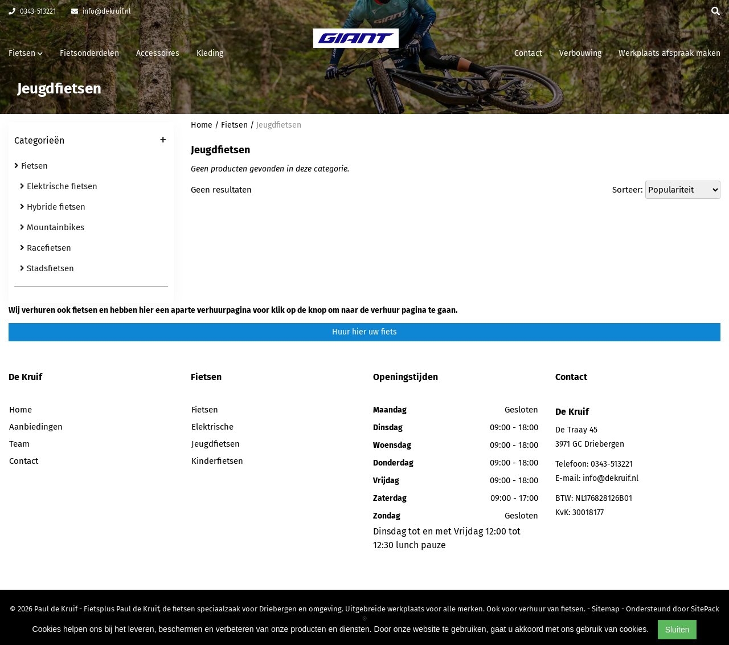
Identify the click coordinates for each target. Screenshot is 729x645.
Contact (528, 53)
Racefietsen (45, 248)
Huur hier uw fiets (364, 332)
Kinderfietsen (217, 461)
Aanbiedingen (36, 427)
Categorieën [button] (90, 141)
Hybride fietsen (52, 207)
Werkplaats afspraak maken (669, 53)
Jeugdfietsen (278, 125)
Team (19, 444)
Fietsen (31, 166)
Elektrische (212, 427)
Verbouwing (580, 53)
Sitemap (606, 609)
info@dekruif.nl (101, 11)
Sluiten (677, 629)
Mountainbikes (52, 227)
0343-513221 (32, 11)
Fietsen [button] (26, 53)
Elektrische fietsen (58, 186)
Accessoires (157, 53)
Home (201, 125)
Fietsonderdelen (89, 53)
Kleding (209, 53)
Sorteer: (627, 190)
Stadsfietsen (47, 268)
